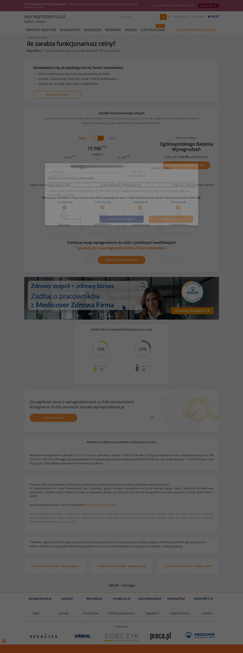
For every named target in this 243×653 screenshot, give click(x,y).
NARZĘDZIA (92, 30)
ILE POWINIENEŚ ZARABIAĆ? (196, 30)
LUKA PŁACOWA (153, 30)
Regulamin (152, 613)
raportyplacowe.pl (149, 598)
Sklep (213, 16)
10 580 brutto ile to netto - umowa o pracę (122, 566)
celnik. (113, 504)
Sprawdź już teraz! (56, 94)
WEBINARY (113, 30)
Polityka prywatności (121, 613)
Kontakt (198, 16)
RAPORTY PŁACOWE (41, 30)
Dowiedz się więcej (53, 417)
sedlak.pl (67, 598)
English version (179, 613)
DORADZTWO (70, 30)
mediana (80, 455)
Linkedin (207, 613)
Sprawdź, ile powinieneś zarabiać (186, 165)
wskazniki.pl (203, 598)
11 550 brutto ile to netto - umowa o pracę (188, 566)
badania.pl (176, 598)
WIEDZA (131, 30)
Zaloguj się (180, 16)
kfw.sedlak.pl (94, 598)
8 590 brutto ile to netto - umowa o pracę (55, 566)
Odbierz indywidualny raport (121, 259)
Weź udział (208, 5)
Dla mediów (90, 613)
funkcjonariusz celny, (97, 504)
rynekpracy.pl (121, 598)
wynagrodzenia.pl (40, 598)
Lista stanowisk (37, 37)
